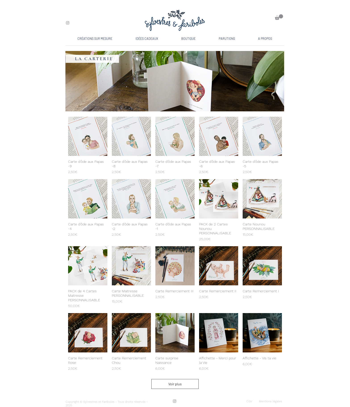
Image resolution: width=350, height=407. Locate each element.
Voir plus (175, 384)
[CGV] (249, 401)
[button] (279, 17)
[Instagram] (67, 23)
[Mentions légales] (270, 401)
